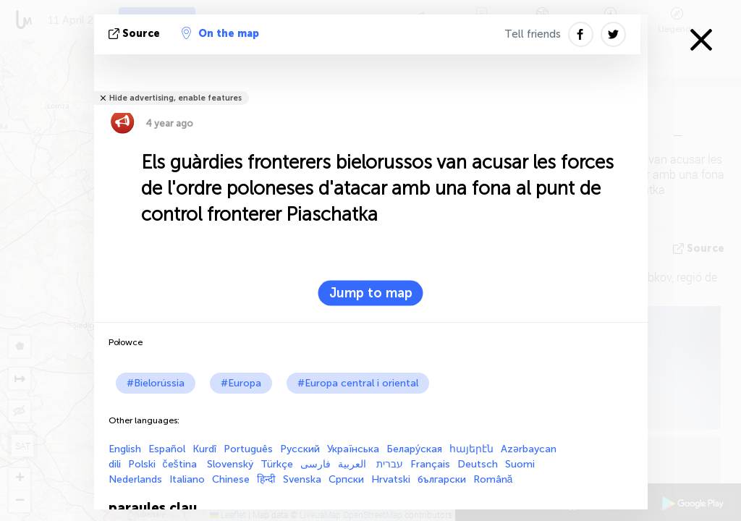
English (125, 449)
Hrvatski (390, 479)
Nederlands (135, 479)
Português (248, 449)
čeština (181, 464)
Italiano (187, 479)
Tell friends (532, 34)
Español (166, 449)
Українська (353, 449)
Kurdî (204, 449)
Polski (142, 464)
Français (430, 464)
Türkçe (277, 464)
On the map (220, 33)
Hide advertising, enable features (175, 98)
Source (135, 33)
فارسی (315, 464)
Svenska (302, 479)
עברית (389, 464)
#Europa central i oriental (357, 383)
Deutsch (477, 464)
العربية (353, 464)
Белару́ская (414, 449)
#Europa (241, 383)
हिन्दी (266, 479)
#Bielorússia (156, 383)
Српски (346, 479)
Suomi (520, 464)
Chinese (231, 479)
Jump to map (370, 293)
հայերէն (471, 449)
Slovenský (230, 464)
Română (493, 479)
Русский (300, 449)
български (442, 479)
